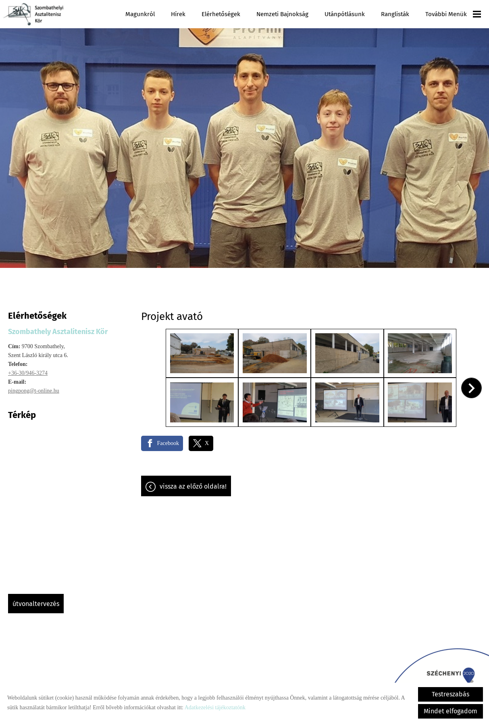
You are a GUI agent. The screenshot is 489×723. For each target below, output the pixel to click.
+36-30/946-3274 (28, 369)
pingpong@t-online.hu (33, 387)
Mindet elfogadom (450, 711)
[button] (471, 383)
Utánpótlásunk (345, 14)
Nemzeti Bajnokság (283, 14)
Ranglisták (395, 14)
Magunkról (140, 14)
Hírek (178, 14)
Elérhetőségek (221, 14)
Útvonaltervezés (35, 600)
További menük (453, 14)
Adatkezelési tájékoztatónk (215, 707)
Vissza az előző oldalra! (193, 481)
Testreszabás (450, 694)
